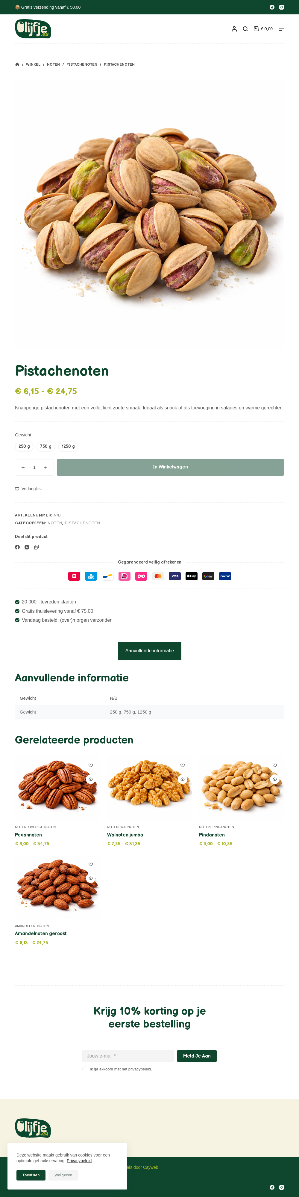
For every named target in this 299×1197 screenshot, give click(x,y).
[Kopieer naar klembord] (36, 547)
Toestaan (31, 1175)
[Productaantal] (34, 467)
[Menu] (281, 28)
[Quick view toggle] (90, 779)
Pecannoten (28, 835)
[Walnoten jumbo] (149, 788)
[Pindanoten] (241, 788)
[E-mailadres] (128, 1056)
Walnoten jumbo (125, 835)
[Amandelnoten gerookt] (57, 887)
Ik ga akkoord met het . (121, 1069)
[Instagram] (281, 7)
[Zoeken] (245, 28)
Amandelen (25, 926)
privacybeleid (139, 1069)
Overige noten (42, 827)
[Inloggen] (234, 28)
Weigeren (63, 1175)
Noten (55, 523)
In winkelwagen (170, 467)
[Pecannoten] (57, 788)
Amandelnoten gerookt (41, 934)
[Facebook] (272, 7)
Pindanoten (223, 827)
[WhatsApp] (27, 547)
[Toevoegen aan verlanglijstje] (28, 488)
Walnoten (129, 827)
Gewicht (23, 434)
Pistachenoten (82, 523)
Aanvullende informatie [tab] (149, 650)
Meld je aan (197, 1056)
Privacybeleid (79, 1160)
